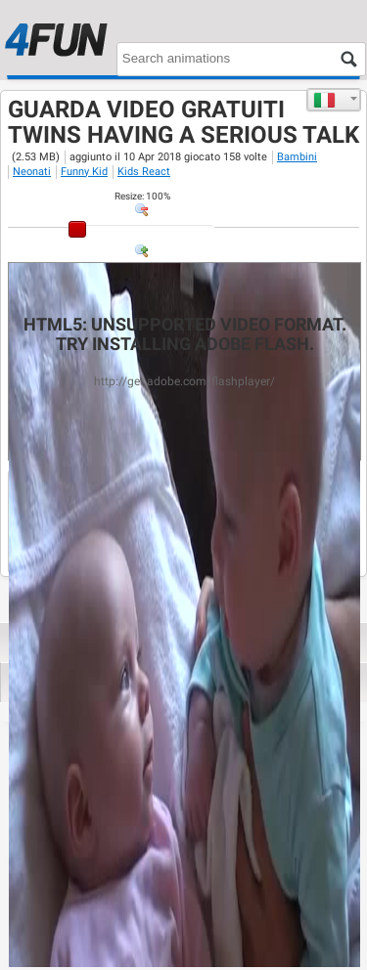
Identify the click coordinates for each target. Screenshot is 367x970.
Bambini (297, 157)
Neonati (32, 171)
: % (142, 196)
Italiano (324, 100)
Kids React (143, 171)
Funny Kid (84, 171)
